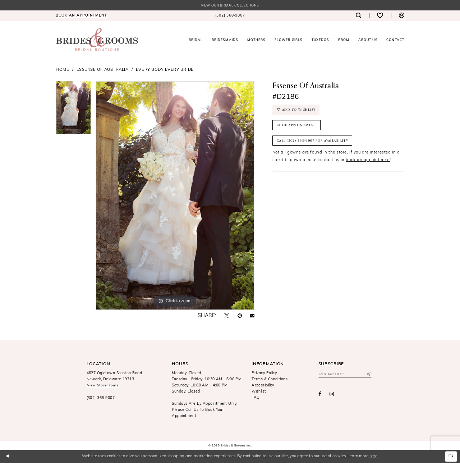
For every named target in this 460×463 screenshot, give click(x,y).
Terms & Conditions (270, 380)
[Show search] (358, 15)
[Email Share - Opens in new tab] (252, 316)
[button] (401, 15)
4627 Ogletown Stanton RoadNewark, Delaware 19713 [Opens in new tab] (114, 377)
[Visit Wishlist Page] (380, 15)
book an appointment (368, 163)
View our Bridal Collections (230, 5)
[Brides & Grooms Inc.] (97, 40)
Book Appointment (297, 126)
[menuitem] (81, 15)
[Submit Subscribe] (368, 374)
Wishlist (259, 392)
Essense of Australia (103, 70)
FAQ (255, 398)
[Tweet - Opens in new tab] (226, 316)
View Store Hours (103, 386)
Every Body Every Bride (165, 70)
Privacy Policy (264, 374)
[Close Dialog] (8, 456)
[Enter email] (345, 374)
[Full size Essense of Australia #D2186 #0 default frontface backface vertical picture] (175, 196)
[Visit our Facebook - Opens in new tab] (319, 395)
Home (62, 70)
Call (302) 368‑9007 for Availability (315, 142)
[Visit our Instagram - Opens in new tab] (332, 395)
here (373, 456)
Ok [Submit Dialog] (451, 456)
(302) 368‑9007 (101, 398)
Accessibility (263, 386)
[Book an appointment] (81, 15)
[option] (73, 110)
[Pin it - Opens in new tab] (240, 316)
